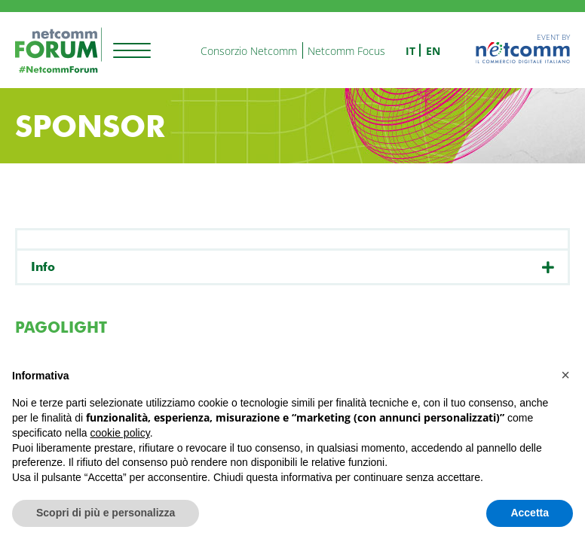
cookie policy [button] (120, 433)
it (410, 51)
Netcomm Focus (346, 51)
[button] (565, 375)
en (433, 51)
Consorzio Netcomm (249, 51)
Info (43, 267)
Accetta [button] (529, 513)
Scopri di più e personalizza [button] (105, 513)
